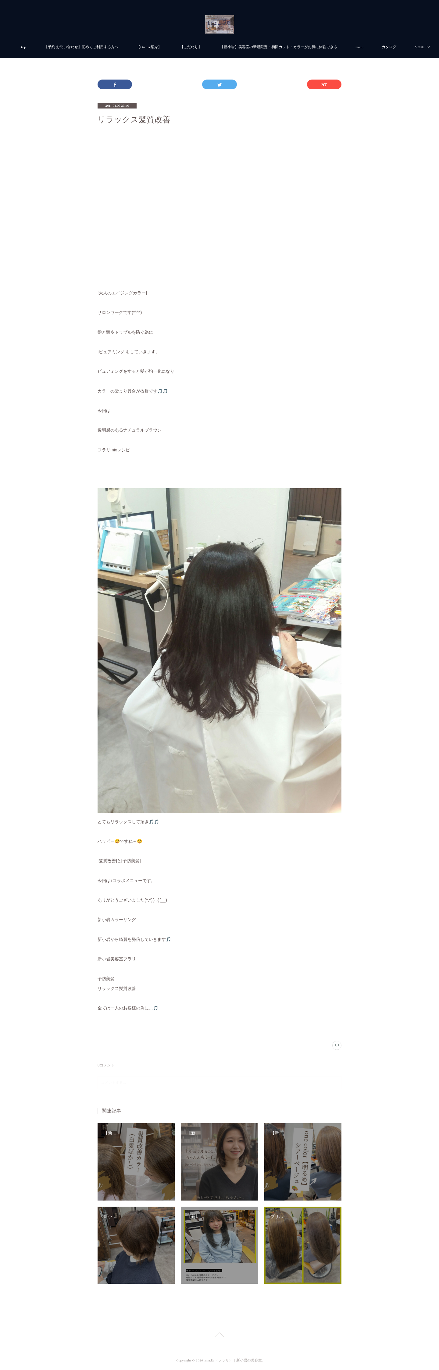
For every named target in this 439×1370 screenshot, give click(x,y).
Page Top (219, 1336)
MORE (384, 47)
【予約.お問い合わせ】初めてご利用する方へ (105, 47)
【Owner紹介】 (172, 47)
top (47, 47)
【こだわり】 (215, 47)
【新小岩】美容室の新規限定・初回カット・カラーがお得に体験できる (302, 47)
